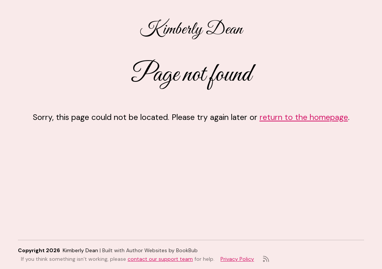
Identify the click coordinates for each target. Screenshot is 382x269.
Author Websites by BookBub (162, 250)
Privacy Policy (237, 259)
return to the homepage (304, 117)
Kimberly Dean (191, 29)
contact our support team (160, 259)
